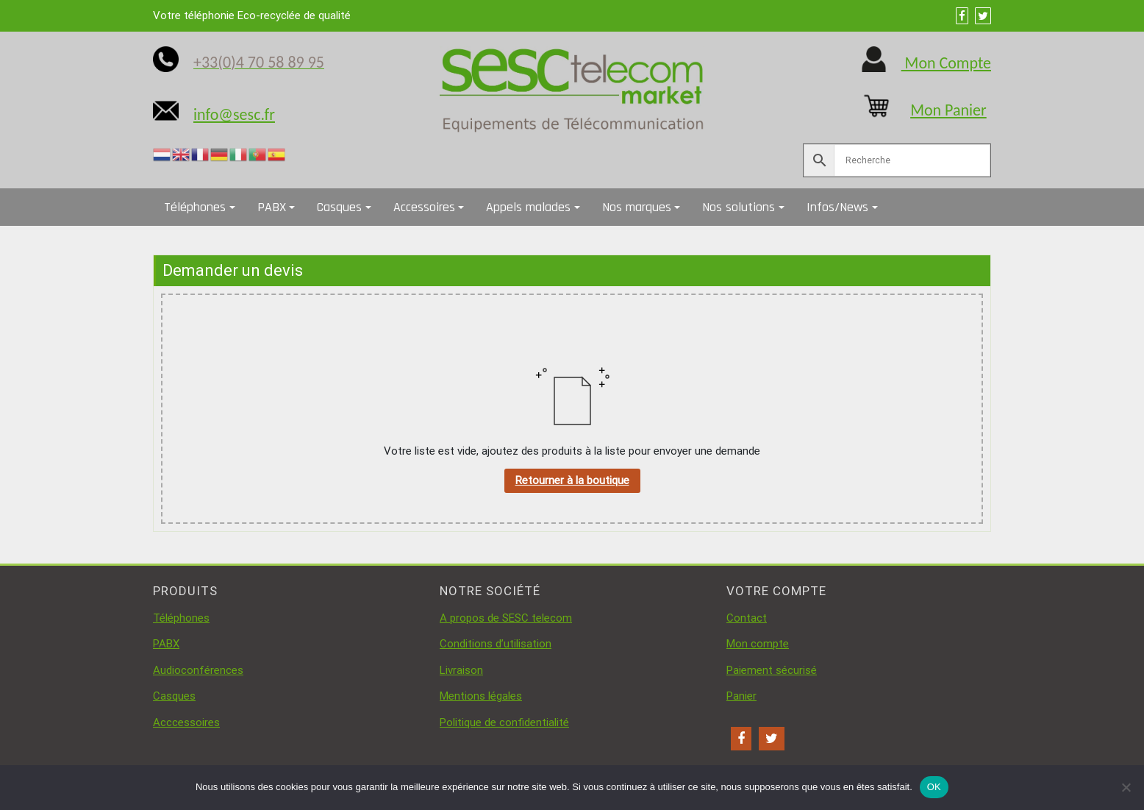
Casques (339, 207)
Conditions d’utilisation (495, 643)
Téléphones (195, 207)
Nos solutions (738, 207)
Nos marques (636, 207)
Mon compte (757, 643)
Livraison (461, 670)
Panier (741, 696)
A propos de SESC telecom (506, 618)
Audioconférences (198, 670)
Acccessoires (186, 722)
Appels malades (528, 207)
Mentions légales (481, 696)
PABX (271, 207)
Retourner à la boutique (572, 480)
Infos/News (837, 207)
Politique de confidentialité (504, 722)
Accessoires (424, 207)
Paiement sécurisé (771, 670)
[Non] (1125, 787)
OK (934, 786)
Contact (746, 618)
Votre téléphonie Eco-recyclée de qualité (252, 15)
